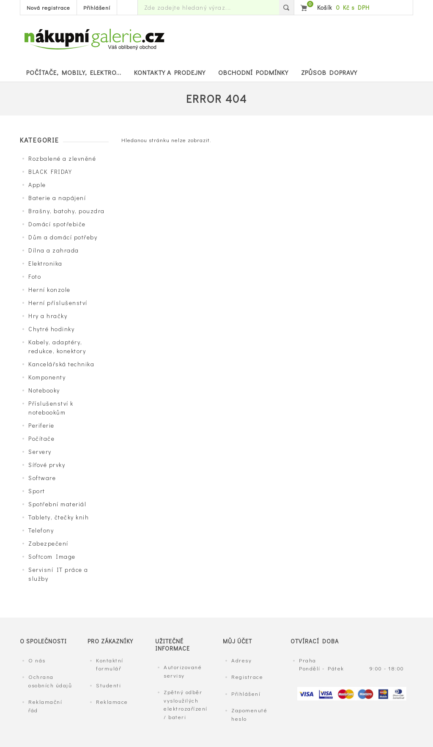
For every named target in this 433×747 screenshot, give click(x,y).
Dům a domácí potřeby (62, 237)
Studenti (108, 685)
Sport (36, 491)
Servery (40, 452)
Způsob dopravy (329, 72)
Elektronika (45, 263)
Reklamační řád (45, 706)
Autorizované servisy (183, 671)
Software (42, 478)
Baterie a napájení (57, 198)
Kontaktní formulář (109, 664)
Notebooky (44, 390)
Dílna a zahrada (53, 250)
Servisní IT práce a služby (58, 574)
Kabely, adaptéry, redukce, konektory (57, 346)
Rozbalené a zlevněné (62, 158)
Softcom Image (52, 556)
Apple (37, 185)
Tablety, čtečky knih (58, 517)
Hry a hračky (47, 316)
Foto (34, 276)
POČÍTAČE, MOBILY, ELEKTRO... (73, 72)
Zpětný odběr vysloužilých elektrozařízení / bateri (186, 704)
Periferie (41, 425)
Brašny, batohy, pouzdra (66, 211)
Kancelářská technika (61, 364)
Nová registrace (48, 7)
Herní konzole (49, 290)
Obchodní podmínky (253, 72)
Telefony (41, 530)
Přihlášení (96, 7)
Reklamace (112, 701)
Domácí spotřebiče (57, 224)
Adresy (241, 660)
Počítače (41, 438)
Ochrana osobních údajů (50, 681)
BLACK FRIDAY (50, 172)
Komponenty (47, 377)
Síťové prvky (46, 465)
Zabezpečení (48, 543)
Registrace (247, 676)
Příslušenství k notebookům (51, 407)
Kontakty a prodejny (170, 72)
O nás (37, 660)
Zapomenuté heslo (249, 714)
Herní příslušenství (58, 303)
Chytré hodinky (51, 329)
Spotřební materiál (57, 504)
